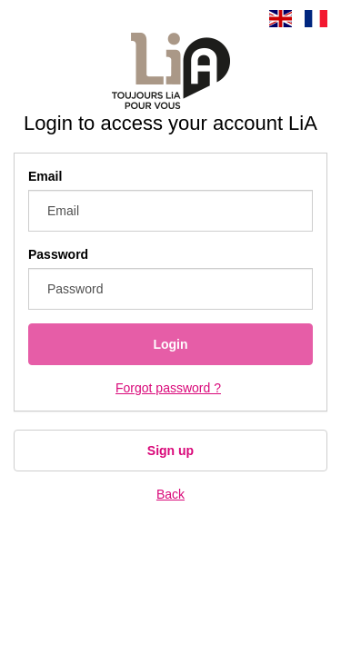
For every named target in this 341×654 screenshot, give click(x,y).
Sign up (170, 450)
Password (58, 254)
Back (170, 494)
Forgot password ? (168, 388)
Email (45, 176)
